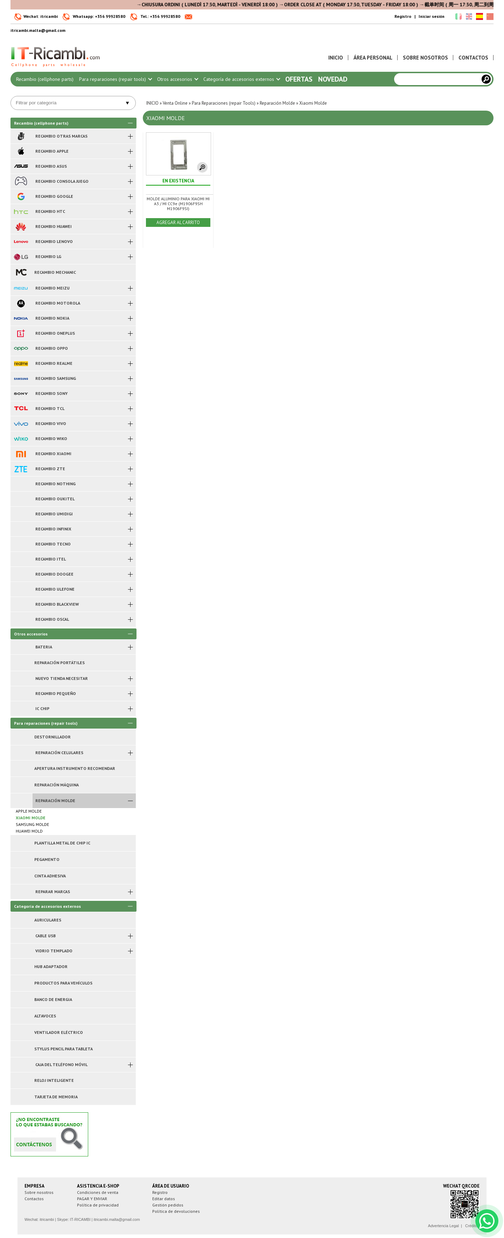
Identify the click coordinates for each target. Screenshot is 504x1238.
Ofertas (299, 79)
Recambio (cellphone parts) (45, 79)
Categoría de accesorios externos (241, 79)
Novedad (333, 79)
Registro (402, 16)
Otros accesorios (177, 79)
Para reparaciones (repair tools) (115, 79)
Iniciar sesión (431, 16)
